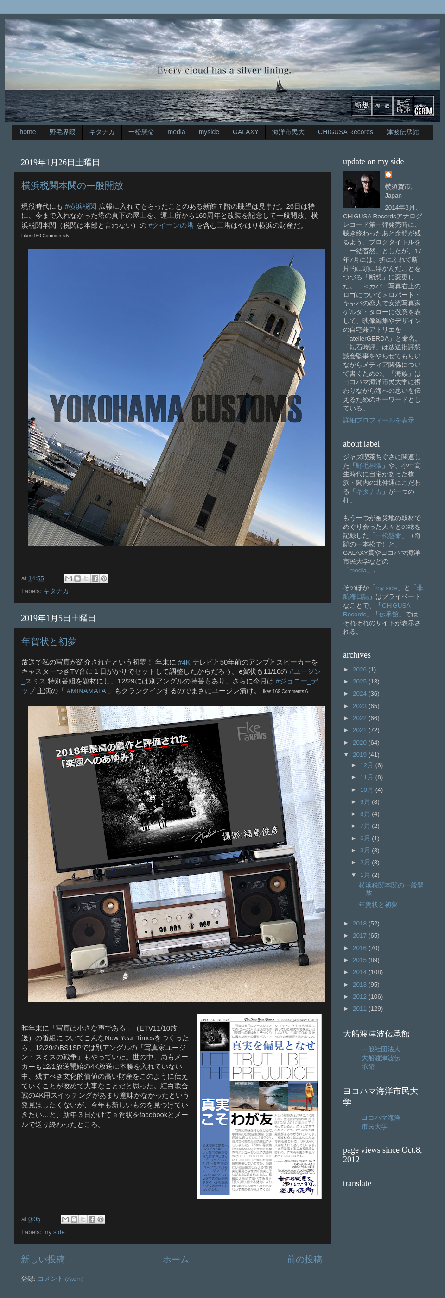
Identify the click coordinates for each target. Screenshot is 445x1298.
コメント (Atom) (61, 1278)
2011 (361, 1008)
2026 (361, 669)
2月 (366, 862)
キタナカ (102, 132)
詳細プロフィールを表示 (378, 420)
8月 (366, 813)
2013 (361, 984)
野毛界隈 (63, 132)
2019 (361, 754)
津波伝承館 (403, 132)
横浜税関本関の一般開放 (72, 185)
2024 (361, 693)
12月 (367, 765)
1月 (366, 874)
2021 (361, 730)
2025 (361, 681)
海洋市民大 (288, 132)
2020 (361, 742)
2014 (361, 972)
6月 (366, 838)
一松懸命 (141, 132)
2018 (361, 923)
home (28, 132)
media (176, 132)
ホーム (176, 1259)
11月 (367, 777)
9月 (366, 801)
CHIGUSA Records (345, 132)
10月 (367, 789)
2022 (361, 717)
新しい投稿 (43, 1259)
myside (209, 132)
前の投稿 (304, 1259)
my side (54, 1232)
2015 (361, 959)
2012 (361, 996)
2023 (361, 705)
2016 (361, 947)
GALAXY (246, 132)
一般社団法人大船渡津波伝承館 (381, 1058)
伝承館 (389, 614)
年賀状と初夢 (49, 641)
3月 (366, 850)
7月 (366, 825)
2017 (361, 935)
